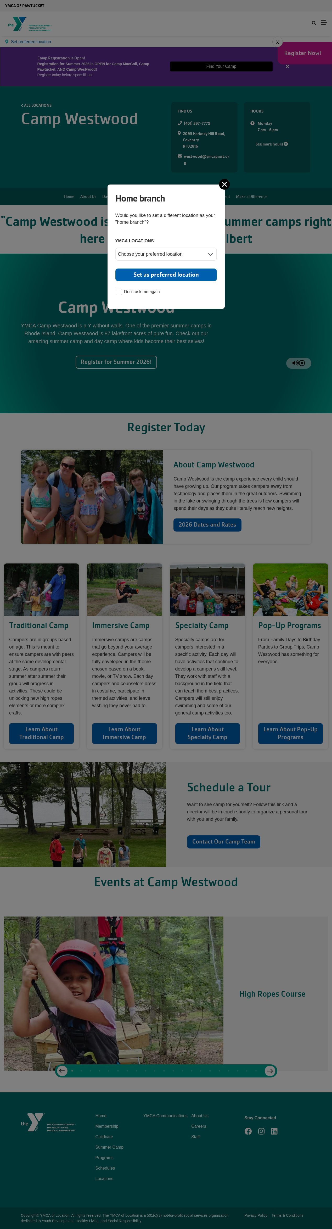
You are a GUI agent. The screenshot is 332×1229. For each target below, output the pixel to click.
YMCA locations (134, 241)
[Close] (225, 184)
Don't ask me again (138, 292)
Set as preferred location (166, 274)
